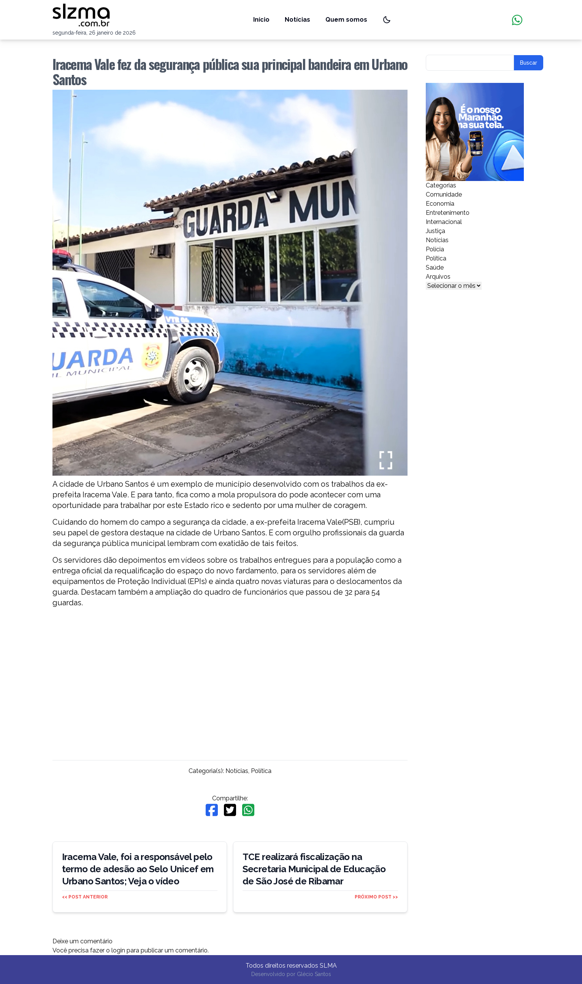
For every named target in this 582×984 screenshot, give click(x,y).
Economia (440, 203)
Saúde (435, 267)
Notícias (297, 19)
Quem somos (346, 19)
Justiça (435, 231)
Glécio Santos (314, 974)
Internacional (444, 221)
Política (261, 771)
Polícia (435, 249)
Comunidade (444, 194)
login (118, 950)
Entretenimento (447, 212)
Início (261, 19)
